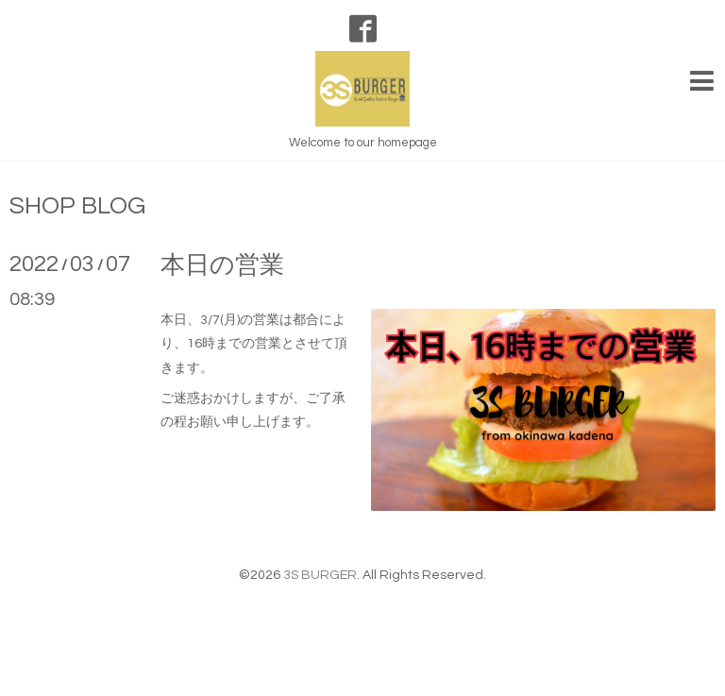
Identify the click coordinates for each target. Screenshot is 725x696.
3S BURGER (320, 575)
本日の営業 (222, 265)
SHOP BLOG (77, 206)
